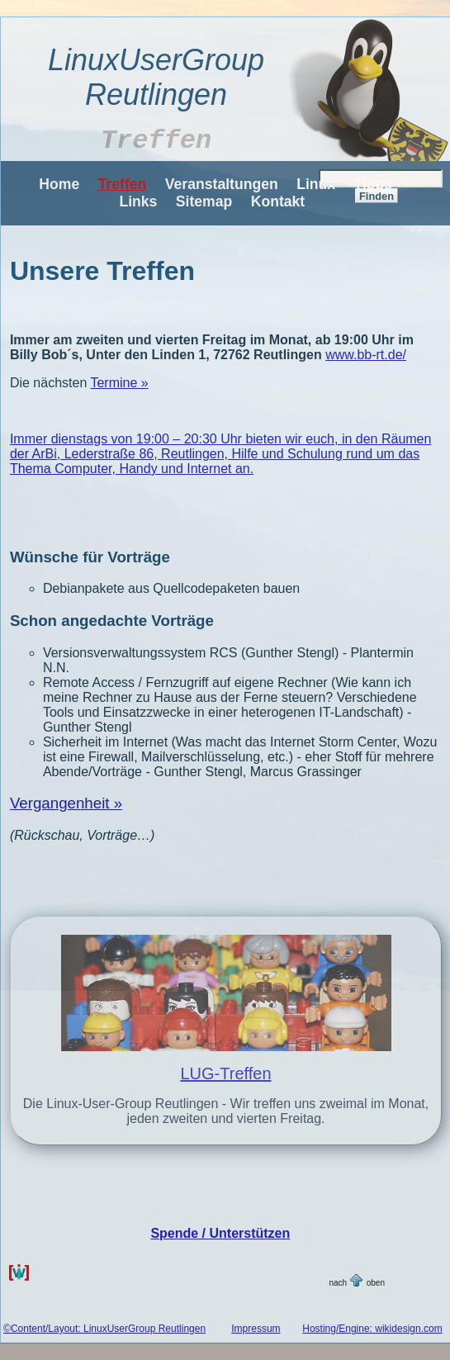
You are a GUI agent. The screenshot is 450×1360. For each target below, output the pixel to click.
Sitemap (204, 201)
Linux (315, 184)
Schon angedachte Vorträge (112, 620)
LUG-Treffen (225, 1073)
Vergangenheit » (66, 803)
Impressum (255, 1328)
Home (59, 184)
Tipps (373, 184)
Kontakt (278, 201)
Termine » (119, 383)
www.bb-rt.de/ (365, 355)
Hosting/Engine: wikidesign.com (372, 1328)
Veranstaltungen (221, 184)
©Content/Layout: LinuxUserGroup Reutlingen (104, 1328)
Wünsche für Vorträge (90, 557)
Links (138, 201)
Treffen (122, 184)
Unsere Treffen (102, 271)
